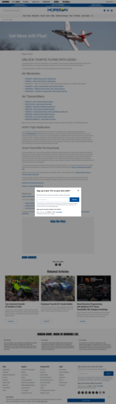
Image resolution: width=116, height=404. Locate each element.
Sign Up (74, 199)
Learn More (59, 212)
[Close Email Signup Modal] (78, 190)
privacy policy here (54, 206)
